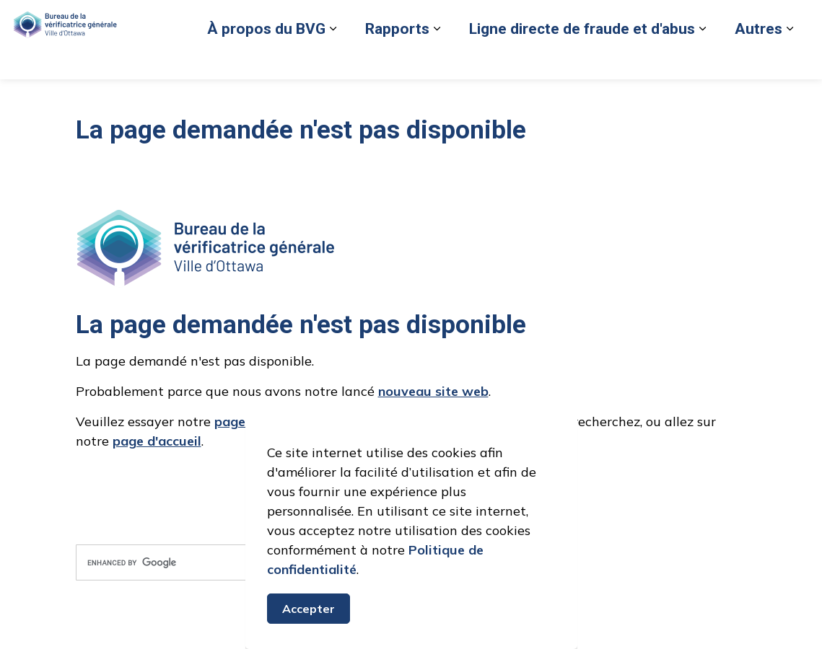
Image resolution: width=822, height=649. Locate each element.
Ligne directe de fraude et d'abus (386, 98)
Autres (562, 98)
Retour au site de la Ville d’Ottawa (575, 59)
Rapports (201, 98)
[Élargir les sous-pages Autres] (593, 99)
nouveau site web (433, 391)
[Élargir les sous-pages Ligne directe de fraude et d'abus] (506, 99)
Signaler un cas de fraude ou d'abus (392, 59)
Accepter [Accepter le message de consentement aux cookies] (308, 610)
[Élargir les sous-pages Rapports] (240, 99)
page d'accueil (157, 441)
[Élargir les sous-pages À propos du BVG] (136, 99)
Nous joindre (701, 59)
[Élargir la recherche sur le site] (796, 59)
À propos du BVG (70, 98)
